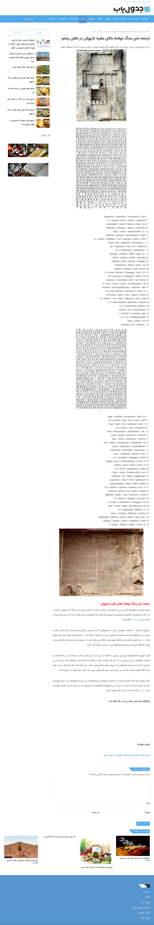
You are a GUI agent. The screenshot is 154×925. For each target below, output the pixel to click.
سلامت (99, 19)
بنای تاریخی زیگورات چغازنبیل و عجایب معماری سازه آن (22, 861)
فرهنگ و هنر (73, 19)
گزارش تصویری (144, 912)
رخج (143, 640)
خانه (148, 31)
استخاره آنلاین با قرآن (141, 907)
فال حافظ (46, 135)
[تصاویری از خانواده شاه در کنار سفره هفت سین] (95, 850)
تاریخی (83, 19)
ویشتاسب (135, 619)
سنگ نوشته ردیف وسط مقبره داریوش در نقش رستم (127, 755)
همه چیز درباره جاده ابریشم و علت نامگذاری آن (59, 836)
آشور (86, 640)
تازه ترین (39, 32)
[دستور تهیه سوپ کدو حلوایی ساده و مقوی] (43, 80)
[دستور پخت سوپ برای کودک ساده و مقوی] (43, 112)
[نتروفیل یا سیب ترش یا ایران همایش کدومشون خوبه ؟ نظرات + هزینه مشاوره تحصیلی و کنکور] (43, 43)
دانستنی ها (62, 19)
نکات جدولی (133, 19)
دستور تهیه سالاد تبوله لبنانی (23, 67)
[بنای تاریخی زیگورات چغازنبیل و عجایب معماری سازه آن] (21, 847)
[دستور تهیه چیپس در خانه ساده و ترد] (43, 91)
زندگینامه (91, 19)
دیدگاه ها (17, 32)
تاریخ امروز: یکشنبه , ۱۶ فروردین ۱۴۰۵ (138, 2)
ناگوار (142, 690)
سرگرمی (107, 19)
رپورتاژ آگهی (145, 918)
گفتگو (147, 897)
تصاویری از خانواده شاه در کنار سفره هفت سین (96, 867)
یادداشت (146, 892)
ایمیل (147, 812)
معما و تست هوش (120, 19)
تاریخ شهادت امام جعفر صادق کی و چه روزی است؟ (135, 859)
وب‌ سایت (95, 812)
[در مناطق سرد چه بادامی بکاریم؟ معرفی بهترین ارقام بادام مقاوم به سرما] (43, 56)
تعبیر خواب (145, 902)
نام (148, 803)
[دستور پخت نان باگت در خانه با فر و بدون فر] (43, 102)
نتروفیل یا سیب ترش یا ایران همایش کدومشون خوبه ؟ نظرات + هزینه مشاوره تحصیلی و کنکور (21, 44)
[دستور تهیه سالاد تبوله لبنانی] (43, 70)
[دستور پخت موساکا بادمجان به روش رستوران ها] (43, 123)
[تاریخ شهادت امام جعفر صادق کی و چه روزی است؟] (133, 846)
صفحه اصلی (144, 19)
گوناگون (52, 19)
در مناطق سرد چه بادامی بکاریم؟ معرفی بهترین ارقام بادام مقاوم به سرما (22, 57)
